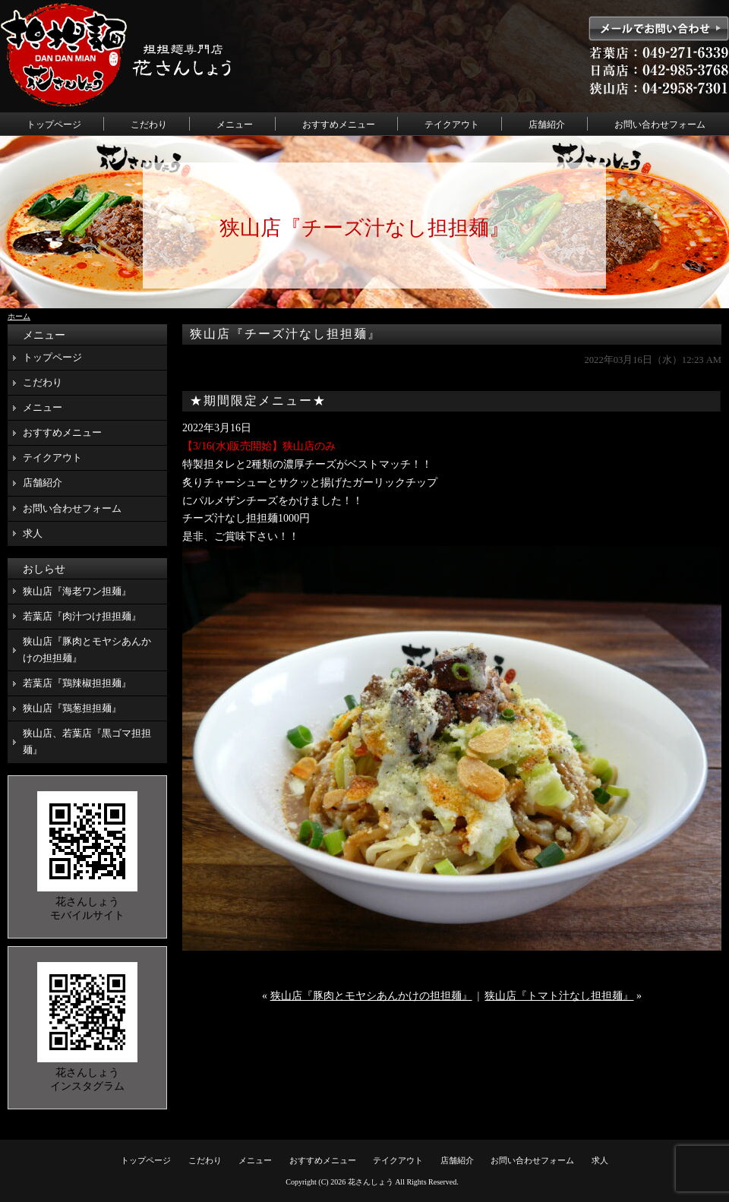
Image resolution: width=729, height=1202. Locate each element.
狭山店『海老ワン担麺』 (77, 591)
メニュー (234, 124)
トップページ (54, 124)
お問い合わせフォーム (659, 124)
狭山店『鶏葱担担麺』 (72, 708)
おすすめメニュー (338, 124)
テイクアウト (451, 124)
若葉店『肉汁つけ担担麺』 (82, 616)
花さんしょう (370, 1182)
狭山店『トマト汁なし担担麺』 (558, 996)
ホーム (19, 316)
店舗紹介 (547, 124)
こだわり (149, 124)
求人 (33, 533)
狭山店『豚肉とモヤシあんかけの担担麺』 (371, 996)
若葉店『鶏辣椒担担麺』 (77, 683)
